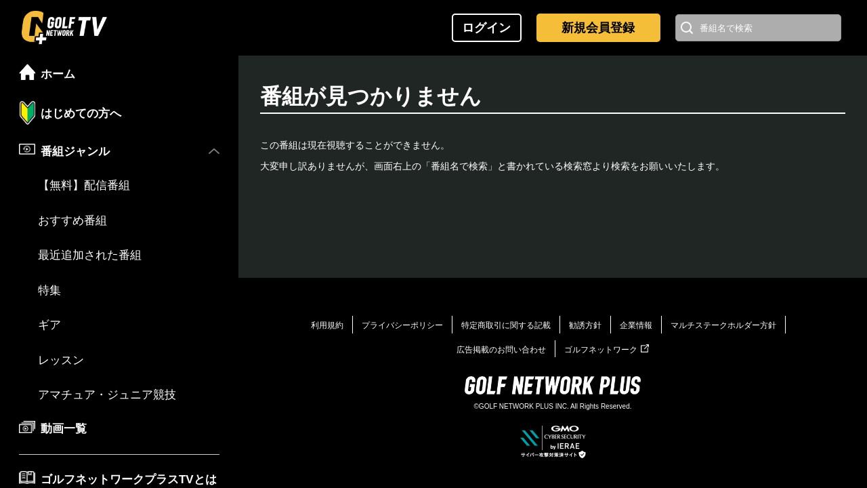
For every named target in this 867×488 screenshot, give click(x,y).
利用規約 (327, 325)
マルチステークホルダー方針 (723, 325)
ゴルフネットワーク (606, 349)
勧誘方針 (585, 325)
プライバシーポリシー (402, 325)
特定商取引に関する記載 (506, 325)
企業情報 (636, 325)
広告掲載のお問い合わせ (501, 349)
